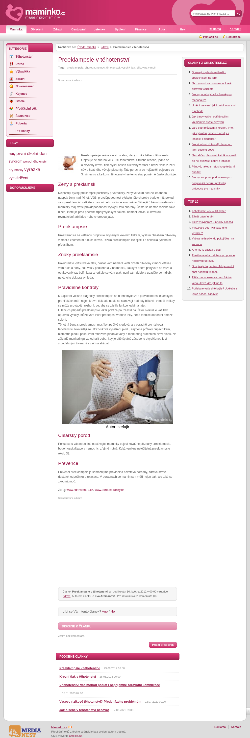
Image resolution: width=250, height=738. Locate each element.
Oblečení (37, 29)
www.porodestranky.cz (109, 490)
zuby (12, 154)
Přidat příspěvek (163, 644)
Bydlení (120, 29)
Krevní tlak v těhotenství (77, 676)
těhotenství (39, 161)
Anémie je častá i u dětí (206, 249)
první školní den (31, 153)
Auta (161, 29)
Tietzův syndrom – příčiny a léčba (212, 221)
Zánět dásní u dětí (203, 216)
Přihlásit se (210, 36)
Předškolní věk (26, 108)
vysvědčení (18, 178)
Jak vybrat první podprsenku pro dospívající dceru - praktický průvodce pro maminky (211, 183)
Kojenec (21, 93)
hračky (18, 170)
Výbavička (23, 71)
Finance (140, 29)
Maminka (16, 29)
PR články (23, 131)
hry (11, 170)
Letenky (99, 29)
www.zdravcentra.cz (80, 490)
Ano (105, 611)
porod (27, 161)
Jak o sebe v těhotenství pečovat (84, 710)
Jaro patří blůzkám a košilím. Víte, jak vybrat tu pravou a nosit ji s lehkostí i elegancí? (213, 133)
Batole (20, 101)
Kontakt (235, 29)
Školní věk (23, 116)
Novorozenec (25, 86)
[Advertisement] (99, 117)
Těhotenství (24, 56)
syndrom (15, 161)
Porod (20, 64)
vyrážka (32, 169)
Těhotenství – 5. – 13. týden (209, 211)
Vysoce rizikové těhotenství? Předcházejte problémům (100, 701)
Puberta (21, 123)
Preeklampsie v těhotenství (79, 668)
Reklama (215, 29)
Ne (113, 611)
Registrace (233, 36)
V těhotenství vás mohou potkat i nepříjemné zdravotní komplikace (109, 685)
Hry (182, 29)
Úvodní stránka (86, 47)
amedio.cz (75, 735)
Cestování (78, 29)
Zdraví (57, 29)
